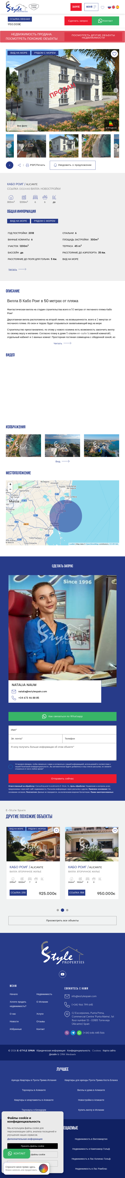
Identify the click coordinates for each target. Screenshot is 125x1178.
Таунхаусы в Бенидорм (34, 1110)
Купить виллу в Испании (91, 1110)
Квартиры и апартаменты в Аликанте (34, 1100)
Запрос (76, 7)
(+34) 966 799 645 (82, 1004)
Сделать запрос (78, 20)
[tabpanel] (33, 863)
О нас (13, 1014)
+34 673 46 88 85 (25, 698)
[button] (19, 165)
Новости (14, 1021)
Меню (91, 7)
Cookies (96, 1050)
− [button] (10, 489)
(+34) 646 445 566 (93, 1032)
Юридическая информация (50, 1050)
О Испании (42, 1001)
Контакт (40, 1029)
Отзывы (40, 1021)
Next (116, 90)
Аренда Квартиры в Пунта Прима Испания (33, 1080)
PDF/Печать (35, 165)
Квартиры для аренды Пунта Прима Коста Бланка (91, 1080)
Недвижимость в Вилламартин (91, 1139)
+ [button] (10, 484)
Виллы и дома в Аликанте (91, 1090)
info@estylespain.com (84, 996)
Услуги (39, 1014)
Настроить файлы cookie (32, 1154)
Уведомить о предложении (72, 165)
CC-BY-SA (113, 544)
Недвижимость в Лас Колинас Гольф (91, 1159)
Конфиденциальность (78, 1050)
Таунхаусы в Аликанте (34, 1090)
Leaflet (72, 544)
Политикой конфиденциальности (35, 767)
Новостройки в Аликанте (91, 1100)
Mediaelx (71, 1054)
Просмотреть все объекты (62, 920)
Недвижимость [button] (44, 994)
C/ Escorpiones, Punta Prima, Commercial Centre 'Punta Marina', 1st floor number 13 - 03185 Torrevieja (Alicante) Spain (93, 1019)
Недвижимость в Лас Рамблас (91, 1169)
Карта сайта (109, 1050)
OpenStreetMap (92, 544)
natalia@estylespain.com (29, 691)
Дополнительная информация (24, 1138)
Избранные (16, 1029)
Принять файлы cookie (32, 1145)
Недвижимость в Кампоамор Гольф (91, 1149)
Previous (9, 90)
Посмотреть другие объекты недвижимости (93, 36)
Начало (14, 994)
